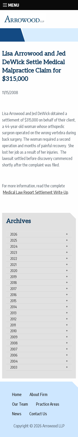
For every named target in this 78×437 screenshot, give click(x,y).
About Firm (38, 394)
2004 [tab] (14, 361)
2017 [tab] (13, 288)
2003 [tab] (13, 367)
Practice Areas (47, 403)
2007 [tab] (13, 349)
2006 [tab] (13, 355)
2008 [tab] (14, 343)
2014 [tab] (13, 306)
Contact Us (38, 413)
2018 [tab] (13, 282)
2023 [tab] (13, 252)
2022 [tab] (13, 258)
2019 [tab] (13, 276)
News (16, 413)
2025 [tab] (13, 240)
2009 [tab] (13, 337)
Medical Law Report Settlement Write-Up (35, 192)
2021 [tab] (13, 264)
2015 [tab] (13, 300)
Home (16, 394)
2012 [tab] (13, 319)
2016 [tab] (13, 294)
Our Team (20, 403)
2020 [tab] (13, 270)
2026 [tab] (13, 234)
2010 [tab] (13, 330)
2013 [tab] (13, 312)
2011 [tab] (13, 325)
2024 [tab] (13, 246)
